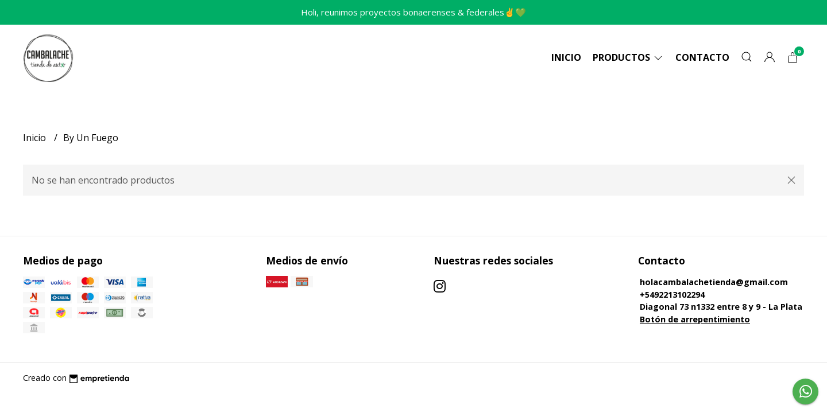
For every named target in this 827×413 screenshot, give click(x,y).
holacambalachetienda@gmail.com (714, 281)
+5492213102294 (672, 294)
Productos (628, 57)
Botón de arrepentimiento (695, 319)
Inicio (566, 57)
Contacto (702, 57)
